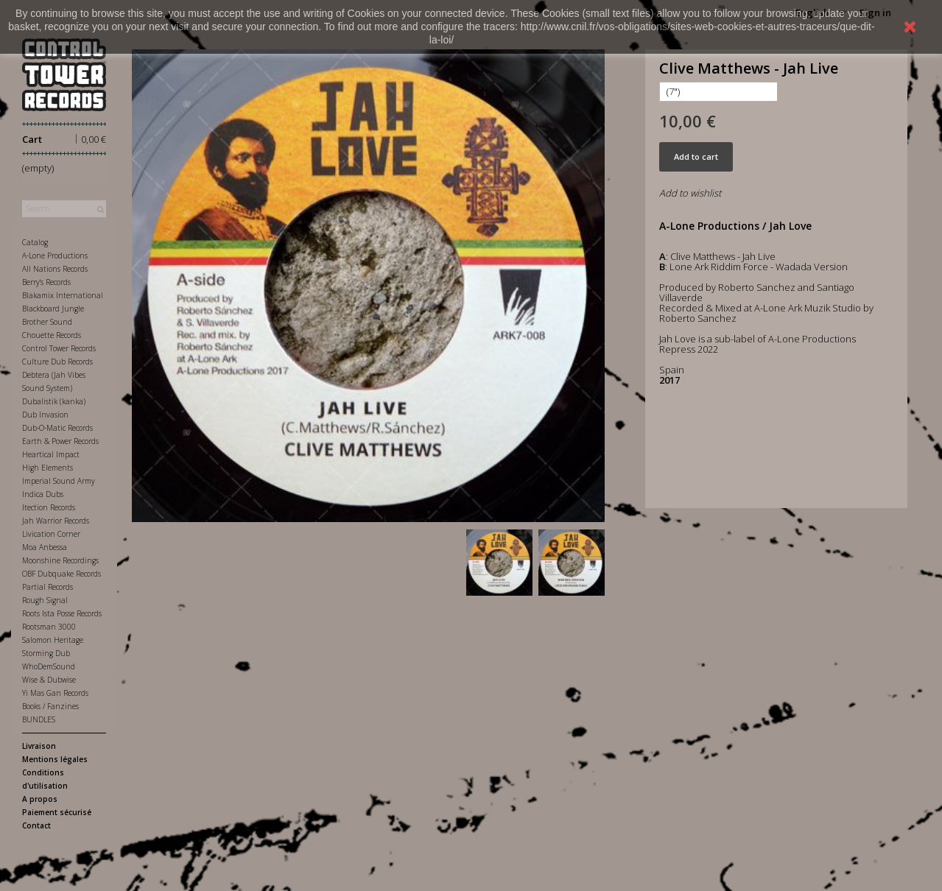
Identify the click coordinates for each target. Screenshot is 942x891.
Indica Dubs (42, 494)
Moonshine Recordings (60, 560)
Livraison (39, 746)
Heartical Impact (51, 454)
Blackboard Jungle (53, 308)
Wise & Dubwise (49, 680)
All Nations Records (55, 269)
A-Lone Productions (55, 255)
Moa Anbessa (44, 547)
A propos (39, 799)
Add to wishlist (690, 193)
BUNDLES (38, 719)
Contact (36, 825)
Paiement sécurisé (56, 812)
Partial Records (47, 587)
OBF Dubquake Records (61, 573)
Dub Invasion (45, 414)
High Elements (47, 467)
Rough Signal (45, 600)
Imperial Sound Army (58, 481)
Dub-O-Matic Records (57, 428)
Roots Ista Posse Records (62, 613)
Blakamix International (62, 295)
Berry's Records (46, 282)
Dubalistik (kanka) (53, 401)
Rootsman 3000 (49, 626)
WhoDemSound (48, 666)
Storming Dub (46, 653)
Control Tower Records (59, 348)
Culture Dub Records (57, 361)
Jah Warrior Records (55, 520)
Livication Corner (51, 534)
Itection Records (48, 507)
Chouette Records (51, 335)
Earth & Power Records (60, 441)
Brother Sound (47, 322)
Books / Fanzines (50, 706)
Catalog (35, 242)
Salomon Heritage (52, 640)
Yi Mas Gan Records (55, 693)
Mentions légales (55, 759)
